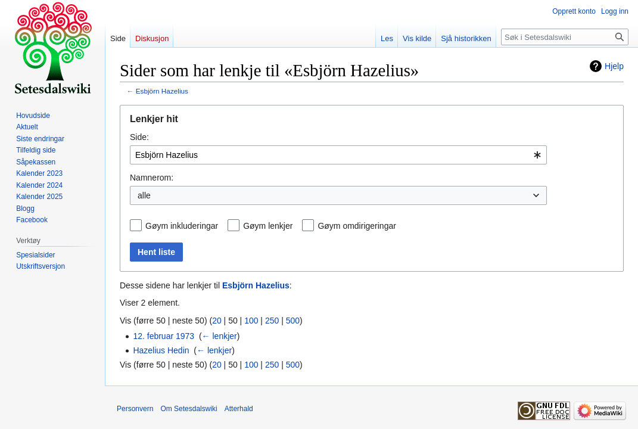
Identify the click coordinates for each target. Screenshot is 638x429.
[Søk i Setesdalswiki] (564, 37)
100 (251, 320)
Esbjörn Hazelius (162, 91)
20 (217, 320)
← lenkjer (219, 336)
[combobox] (338, 154)
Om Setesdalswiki (188, 409)
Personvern (135, 409)
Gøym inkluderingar (181, 226)
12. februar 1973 (163, 336)
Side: (139, 137)
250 (272, 320)
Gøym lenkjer (267, 226)
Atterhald (239, 409)
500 (293, 320)
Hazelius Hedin (161, 350)
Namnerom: (151, 177)
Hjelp (614, 66)
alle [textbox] (144, 195)
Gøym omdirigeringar (357, 226)
